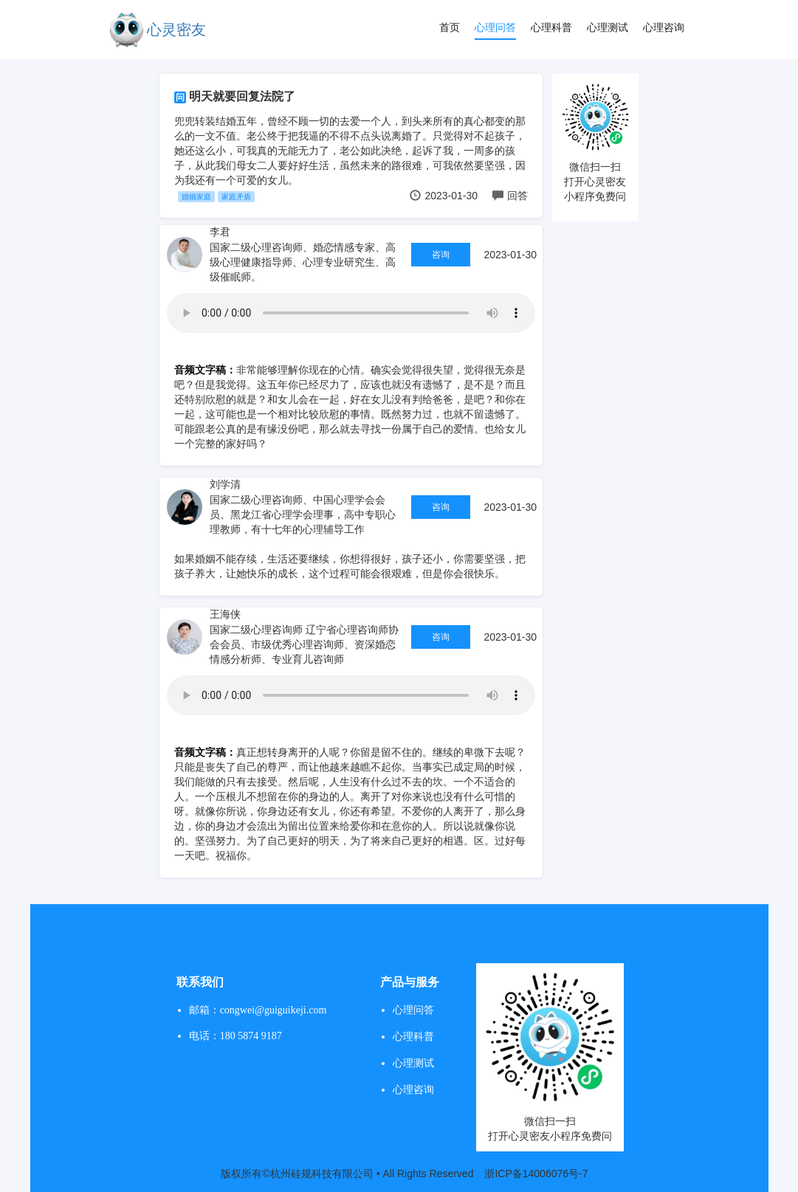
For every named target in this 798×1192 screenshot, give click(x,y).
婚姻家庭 (196, 197)
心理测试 (607, 27)
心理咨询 (663, 27)
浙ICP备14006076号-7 (536, 1173)
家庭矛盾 (236, 197)
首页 (449, 27)
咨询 (441, 254)
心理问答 (495, 27)
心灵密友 (176, 29)
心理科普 (551, 27)
